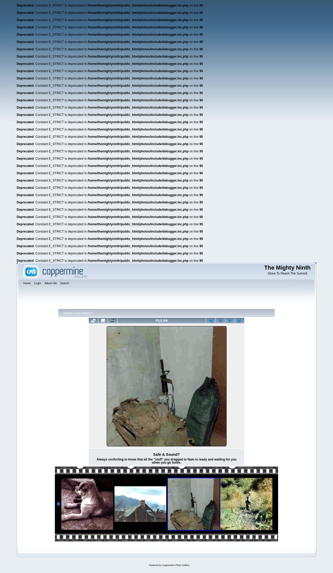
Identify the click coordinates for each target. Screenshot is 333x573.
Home (67, 313)
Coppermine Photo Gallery (175, 565)
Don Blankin (83, 313)
